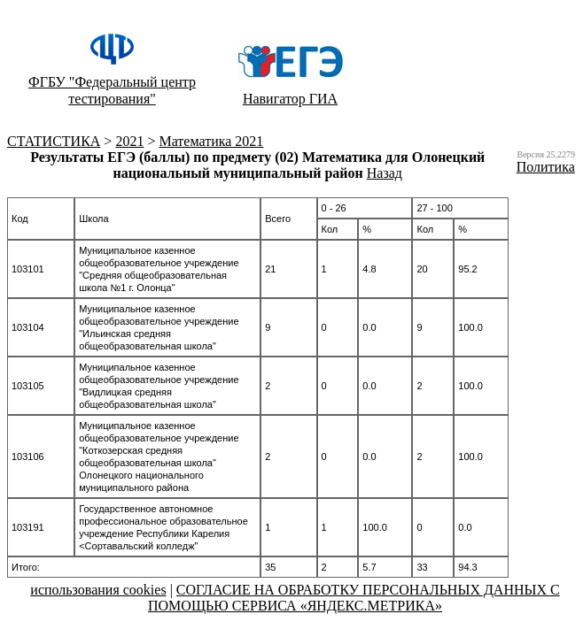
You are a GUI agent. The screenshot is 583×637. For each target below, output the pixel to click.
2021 (129, 141)
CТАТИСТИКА (53, 141)
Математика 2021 (211, 141)
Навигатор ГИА (290, 98)
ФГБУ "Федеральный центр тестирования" (112, 90)
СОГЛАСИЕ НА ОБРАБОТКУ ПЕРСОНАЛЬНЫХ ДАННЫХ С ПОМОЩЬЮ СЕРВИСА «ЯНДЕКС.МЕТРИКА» (354, 597)
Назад (384, 172)
